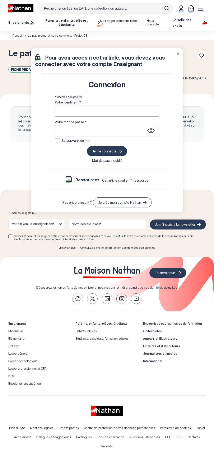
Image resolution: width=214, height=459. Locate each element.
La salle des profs (189, 22)
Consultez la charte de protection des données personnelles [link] (117, 247)
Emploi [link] (200, 428)
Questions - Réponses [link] (144, 437)
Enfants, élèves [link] (86, 331)
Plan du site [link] (17, 428)
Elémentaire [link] (16, 338)
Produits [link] (107, 446)
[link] (78, 298)
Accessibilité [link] (22, 437)
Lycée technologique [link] (23, 361)
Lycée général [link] (18, 353)
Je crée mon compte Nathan (119, 202)
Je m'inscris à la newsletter (175, 224)
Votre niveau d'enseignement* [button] (33, 224)
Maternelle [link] (15, 331)
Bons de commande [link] (110, 437)
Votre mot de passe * (71, 122)
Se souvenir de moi (75, 140)
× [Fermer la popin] (178, 53)
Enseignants (17, 323)
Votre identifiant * (68, 102)
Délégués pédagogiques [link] (53, 437)
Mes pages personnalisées (119, 22)
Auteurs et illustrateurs (160, 338)
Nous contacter (153, 22)
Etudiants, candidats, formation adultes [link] (102, 338)
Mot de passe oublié (107, 160)
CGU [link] (168, 437)
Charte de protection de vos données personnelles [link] (119, 428)
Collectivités (152, 331)
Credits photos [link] (69, 428)
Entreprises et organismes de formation (172, 323)
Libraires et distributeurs (161, 346)
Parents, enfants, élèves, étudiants (101, 323)
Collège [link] (13, 346)
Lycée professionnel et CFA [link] (27, 368)
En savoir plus (67, 247)
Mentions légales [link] (42, 428)
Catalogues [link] (84, 437)
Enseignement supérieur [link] (25, 383)
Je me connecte (104, 151)
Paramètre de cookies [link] (175, 428)
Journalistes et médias (160, 353)
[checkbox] (10, 236)
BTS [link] (11, 376)
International (152, 361)
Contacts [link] (194, 437)
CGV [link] (179, 437)
